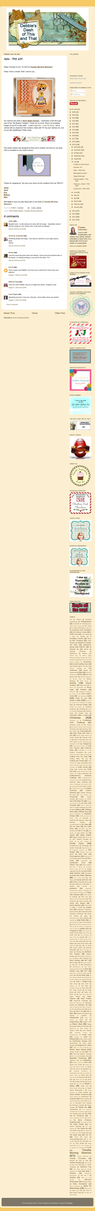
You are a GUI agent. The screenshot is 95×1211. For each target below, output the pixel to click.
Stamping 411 (87, 1069)
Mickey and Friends (86, 962)
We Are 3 (84, 1175)
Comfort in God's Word (81, 164)
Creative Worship (85, 792)
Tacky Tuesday (84, 1099)
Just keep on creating (83, 926)
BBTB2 (80, 674)
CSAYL (89, 799)
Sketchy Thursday (85, 1054)
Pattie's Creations (86, 1007)
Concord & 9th (74, 744)
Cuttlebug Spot (83, 811)
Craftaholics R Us (83, 750)
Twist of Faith (83, 1160)
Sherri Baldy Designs (16, 211)
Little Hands (79, 941)
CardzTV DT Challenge (78, 702)
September (78, 156)
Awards (85, 670)
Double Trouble (74, 848)
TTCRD (88, 1147)
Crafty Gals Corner (76, 769)
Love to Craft (74, 945)
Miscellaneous (76, 966)
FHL (82, 869)
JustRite (82, 928)
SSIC (86, 1062)
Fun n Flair (77, 877)
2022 (74, 124)
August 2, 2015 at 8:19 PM (17, 287)
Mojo (86, 969)
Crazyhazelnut (75, 786)
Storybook (82, 1077)
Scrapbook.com (74, 1034)
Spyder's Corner (77, 1062)
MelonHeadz (80, 956)
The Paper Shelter (77, 1124)
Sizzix (75, 1054)
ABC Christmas (77, 640)
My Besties (84, 973)
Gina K (81, 884)
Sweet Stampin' (83, 1092)
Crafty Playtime (81, 771)
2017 (74, 138)
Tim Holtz (83, 1141)
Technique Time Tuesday (83, 1103)
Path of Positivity (74, 1007)
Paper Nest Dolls (84, 994)
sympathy (73, 1099)
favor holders (87, 865)
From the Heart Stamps (81, 875)
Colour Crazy (78, 739)
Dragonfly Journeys (78, 850)
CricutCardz (74, 797)
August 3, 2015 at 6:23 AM (17, 300)
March (76, 201)
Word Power (88, 1188)
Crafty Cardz (73, 765)
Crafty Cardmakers (82, 763)
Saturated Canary (81, 1032)
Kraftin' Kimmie (74, 933)
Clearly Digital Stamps (82, 735)
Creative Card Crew (77, 788)
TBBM (85, 1101)
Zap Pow (72, 1194)
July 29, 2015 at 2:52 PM (17, 246)
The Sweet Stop (75, 1135)
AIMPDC (82, 647)
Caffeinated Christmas (85, 691)
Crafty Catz (82, 765)
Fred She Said (79, 871)
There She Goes (81, 1137)
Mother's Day (74, 971)
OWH (78, 992)
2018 (74, 135)
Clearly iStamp (74, 737)
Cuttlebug (77, 809)
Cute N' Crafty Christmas (77, 807)
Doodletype (85, 845)
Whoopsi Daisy (86, 1181)
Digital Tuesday (78, 837)
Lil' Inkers (80, 939)
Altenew (84, 653)
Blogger (69, 1203)
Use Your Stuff (76, 1165)
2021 (74, 127)
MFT (86, 960)
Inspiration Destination (77, 914)
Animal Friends (85, 659)
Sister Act (88, 1052)
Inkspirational (85, 911)
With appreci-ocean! (80, 173)
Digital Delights (85, 835)
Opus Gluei (85, 988)
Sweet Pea (84, 1086)
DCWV (81, 816)
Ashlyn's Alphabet (76, 668)
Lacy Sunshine (84, 935)
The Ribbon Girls (75, 1130)
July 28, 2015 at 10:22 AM (17, 229)
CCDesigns (79, 711)
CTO (82, 801)
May (75, 195)
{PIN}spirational (86, 621)
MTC (86, 971)
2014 (74, 211)
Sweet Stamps (74, 1096)
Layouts (81, 937)
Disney (87, 837)
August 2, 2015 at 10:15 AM (18, 275)
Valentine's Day (85, 1167)
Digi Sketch (81, 833)
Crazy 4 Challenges (75, 784)
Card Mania (81, 696)
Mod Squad (79, 969)
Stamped (77, 1069)
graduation (73, 888)
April (75, 198)
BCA (87, 674)
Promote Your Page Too (76, 82)
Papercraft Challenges (81, 1000)
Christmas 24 (74, 720)
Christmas (75, 717)
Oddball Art (73, 986)
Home (35, 313)
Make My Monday (75, 952)
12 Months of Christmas (80, 624)
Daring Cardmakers (75, 813)
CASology (82, 709)
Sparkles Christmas (78, 1058)
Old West (84, 986)
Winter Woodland (75, 1186)
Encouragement (75, 856)
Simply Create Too (75, 1052)
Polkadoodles (74, 1017)
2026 (74, 112)
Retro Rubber (84, 1028)
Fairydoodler (84, 860)
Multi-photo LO (74, 973)
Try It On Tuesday (84, 1145)
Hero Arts (84, 897)
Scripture (76, 1037)
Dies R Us (81, 831)
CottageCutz (87, 744)
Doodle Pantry (77, 843)
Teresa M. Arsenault (16, 236)
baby (80, 672)
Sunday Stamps (80, 1081)
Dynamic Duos (84, 852)
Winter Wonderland (80, 1184)
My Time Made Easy (75, 979)
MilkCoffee (75, 964)
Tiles (75, 1141)
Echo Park (83, 854)
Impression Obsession (84, 909)
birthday (73, 683)
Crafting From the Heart (79, 756)
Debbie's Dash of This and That (78, 78)
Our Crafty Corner (76, 990)
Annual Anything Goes (80, 664)
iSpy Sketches (84, 918)
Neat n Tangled (82, 981)
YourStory (86, 1192)
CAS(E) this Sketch (76, 707)
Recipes (86, 1026)
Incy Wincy (75, 911)
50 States (86, 628)
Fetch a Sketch (77, 867)
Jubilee (74, 924)
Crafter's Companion (76, 752)
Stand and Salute (84, 1073)
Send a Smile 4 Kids (85, 1039)
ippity (85, 916)
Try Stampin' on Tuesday (77, 1147)
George (78, 880)
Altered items (74, 655)
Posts (73, 91)
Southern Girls (84, 1056)
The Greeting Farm (76, 1113)
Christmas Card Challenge (80, 721)
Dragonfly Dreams (86, 848)
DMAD (71, 841)
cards (89, 696)
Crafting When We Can (79, 758)
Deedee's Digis (83, 820)
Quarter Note (87, 1022)
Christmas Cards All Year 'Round (80, 725)
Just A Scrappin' (82, 924)
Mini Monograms (86, 964)
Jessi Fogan (13, 294)
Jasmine (72, 920)
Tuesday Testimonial (83, 1156)
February (77, 204)
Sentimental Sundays (80, 1041)
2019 (74, 132)
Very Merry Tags (78, 1169)
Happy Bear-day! (79, 176)
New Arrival (73, 984)
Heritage (74, 897)
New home (85, 984)
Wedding (73, 1177)
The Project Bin (82, 1128)
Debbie (82, 227)
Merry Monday (75, 960)
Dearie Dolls (74, 818)
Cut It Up (78, 803)
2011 (74, 220)
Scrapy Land (86, 1034)
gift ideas (72, 884)
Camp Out (75, 693)
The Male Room (86, 1118)
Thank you (82, 1107)
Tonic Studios (80, 1143)
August (76, 159)
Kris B (11, 267)
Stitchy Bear (85, 1075)
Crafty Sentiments (83, 773)
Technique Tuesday (78, 1105)
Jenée (11, 221)
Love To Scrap (86, 945)
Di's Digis (85, 824)
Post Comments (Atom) (21, 318)
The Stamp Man (84, 1133)
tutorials (72, 1160)
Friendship (88, 873)
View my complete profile (78, 246)
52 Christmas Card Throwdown (80, 630)
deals (87, 816)
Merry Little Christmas (82, 958)
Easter (72, 854)
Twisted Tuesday (75, 1162)
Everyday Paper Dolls (78, 858)
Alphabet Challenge (77, 651)
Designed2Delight (74, 824)
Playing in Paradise (78, 1015)
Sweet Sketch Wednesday (77, 1088)
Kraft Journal (85, 930)
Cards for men (81, 698)
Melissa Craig (13, 282)
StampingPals (73, 1073)
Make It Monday (84, 949)
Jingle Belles (81, 920)
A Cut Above (85, 634)
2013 (74, 214)
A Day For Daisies (77, 636)
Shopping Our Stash (84, 1045)
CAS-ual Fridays (82, 705)
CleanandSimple (85, 731)
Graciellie (84, 886)
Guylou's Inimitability (83, 890)
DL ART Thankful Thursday (79, 839)
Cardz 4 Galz (75, 700)
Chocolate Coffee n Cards (79, 715)
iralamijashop (73, 918)
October (77, 153)
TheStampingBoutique (76, 1139)
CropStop (81, 799)
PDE (73, 1009)
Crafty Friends (83, 767)
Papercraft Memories (76, 1002)
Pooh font (83, 1020)
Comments (75, 94)
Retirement (73, 1028)
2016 (74, 141)
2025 (74, 115)
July (75, 162)
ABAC (89, 638)
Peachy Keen (81, 1009)
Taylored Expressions (75, 1101)
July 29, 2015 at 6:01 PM (17, 260)
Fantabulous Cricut (77, 862)
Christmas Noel (74, 729)
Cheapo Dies (83, 713)
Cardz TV (88, 700)
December (77, 147)
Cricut (74, 795)
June (76, 192)
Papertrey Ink (83, 1005)
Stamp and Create (76, 1064)
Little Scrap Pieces (83, 943)
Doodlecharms (74, 845)
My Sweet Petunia (84, 977)
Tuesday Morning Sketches (33, 211)
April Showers (74, 666)
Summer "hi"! (77, 167)
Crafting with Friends (77, 761)
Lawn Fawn (73, 937)
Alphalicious (73, 653)
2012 (74, 217)
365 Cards (88, 626)
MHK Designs (74, 962)
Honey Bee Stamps (77, 903)
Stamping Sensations (80, 1071)
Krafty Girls (73, 935)
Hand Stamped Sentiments (77, 892)
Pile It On (79, 1011)
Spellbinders (87, 1060)
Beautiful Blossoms (86, 676)
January (77, 207)
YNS (80, 1190)
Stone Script (73, 1077)
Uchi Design (88, 1162)
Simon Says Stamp (78, 1049)
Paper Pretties (86, 998)
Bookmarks (80, 687)
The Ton (88, 1135)
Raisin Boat (77, 1024)
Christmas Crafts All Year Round (80, 727)
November (77, 150)
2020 (74, 130)
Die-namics (82, 828)
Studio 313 (79, 1079)
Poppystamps (74, 1022)
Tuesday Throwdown (78, 1158)
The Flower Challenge (83, 1111)
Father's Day (74, 865)
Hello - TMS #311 (79, 170)
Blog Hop (83, 685)
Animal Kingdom (74, 662)
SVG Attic (79, 1083)
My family (82, 975)
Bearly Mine (73, 677)
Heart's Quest (87, 894)
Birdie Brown (84, 681)
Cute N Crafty (85, 805)
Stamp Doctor (80, 1066)
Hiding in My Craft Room (76, 899)
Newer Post (9, 313)
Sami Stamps (87, 1030)
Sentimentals (74, 1043)
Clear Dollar (77, 733)
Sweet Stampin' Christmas (79, 1094)
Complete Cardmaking (83, 741)
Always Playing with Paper (84, 657)
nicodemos (54, 1203)
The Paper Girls (84, 1122)
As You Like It (85, 666)
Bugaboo (84, 689)
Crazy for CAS (87, 784)
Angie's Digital (75, 659)
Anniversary (87, 662)
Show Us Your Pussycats (81, 1047)
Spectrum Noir (74, 1060)
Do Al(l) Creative (82, 841)
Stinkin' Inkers (74, 1075)
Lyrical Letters (77, 947)
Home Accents (84, 901)
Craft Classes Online (79, 746)
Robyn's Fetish (74, 1030)
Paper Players (75, 996)
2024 (74, 118)
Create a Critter (86, 786)
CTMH (75, 801)
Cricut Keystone (84, 794)
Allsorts (86, 649)
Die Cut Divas (75, 826)
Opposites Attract (74, 988)
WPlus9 (74, 1190)
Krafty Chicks (85, 933)
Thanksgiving (74, 1109)
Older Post (60, 313)
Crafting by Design (84, 754)
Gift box (86, 882)
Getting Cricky (77, 882)
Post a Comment (12, 304)
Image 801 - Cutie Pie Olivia (43, 125)
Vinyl (79, 1171)
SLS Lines (75, 1056)
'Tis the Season (75, 619)
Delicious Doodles (77, 822)
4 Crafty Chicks (76, 628)
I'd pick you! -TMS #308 (81, 189)
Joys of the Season (85, 922)
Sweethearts (85, 1096)
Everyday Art (87, 856)
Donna (11, 252)
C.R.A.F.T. (73, 691)
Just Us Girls (73, 928)
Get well (88, 880)
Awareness (73, 672)
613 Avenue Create (79, 632)
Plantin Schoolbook (83, 1013)
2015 (74, 144)
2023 (74, 121)
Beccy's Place (77, 679)
